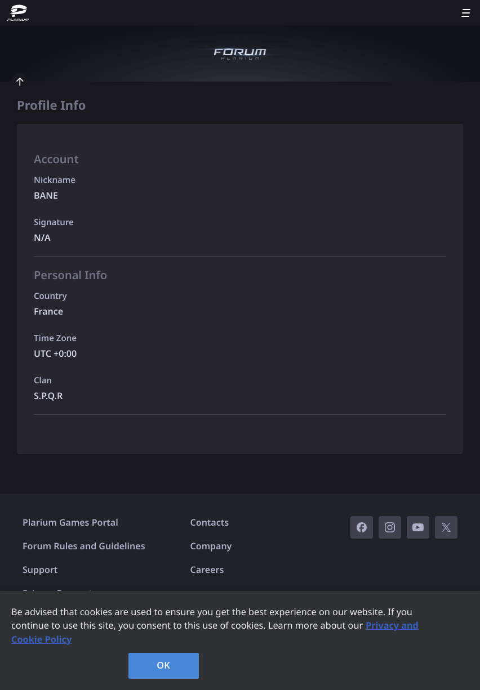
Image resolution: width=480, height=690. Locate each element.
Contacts (209, 522)
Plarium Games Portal (70, 522)
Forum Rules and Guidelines (84, 546)
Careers (207, 569)
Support (40, 569)
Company (211, 546)
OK (163, 665)
